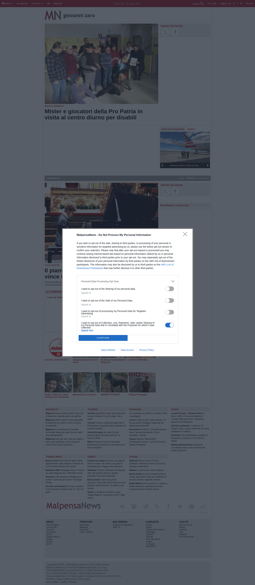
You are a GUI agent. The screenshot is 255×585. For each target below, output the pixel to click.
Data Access (127, 350)
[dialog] (127, 292)
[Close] (186, 235)
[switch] (169, 288)
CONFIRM (103, 338)
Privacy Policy (146, 350)
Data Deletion (108, 350)
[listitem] (127, 281)
